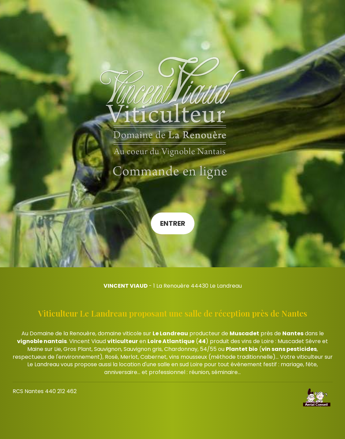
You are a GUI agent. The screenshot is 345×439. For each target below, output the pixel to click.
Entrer (172, 223)
